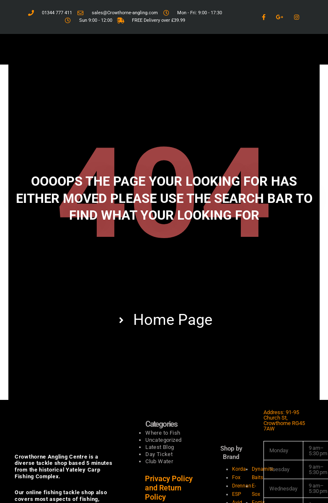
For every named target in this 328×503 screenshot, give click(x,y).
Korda (239, 469)
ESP (236, 494)
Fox (236, 477)
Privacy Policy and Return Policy (169, 487)
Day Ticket (159, 454)
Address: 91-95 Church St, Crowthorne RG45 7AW (284, 420)
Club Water (159, 461)
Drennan (241, 486)
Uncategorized (163, 440)
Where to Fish (162, 433)
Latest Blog (159, 447)
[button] (164, 49)
